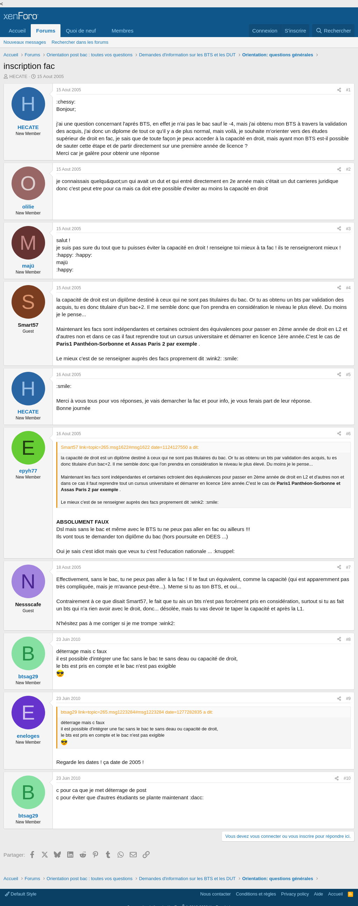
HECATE (18, 76)
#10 (347, 778)
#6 (348, 433)
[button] (101, 30)
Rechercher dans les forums (79, 42)
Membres (123, 31)
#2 (348, 169)
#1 (348, 89)
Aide (318, 894)
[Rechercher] (333, 30)
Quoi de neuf (81, 31)
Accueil (17, 31)
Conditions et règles (256, 894)
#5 (348, 374)
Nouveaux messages (24, 42)
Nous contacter (215, 894)
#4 (348, 287)
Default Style (20, 894)
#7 (348, 567)
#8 (348, 639)
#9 (348, 698)
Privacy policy (295, 894)
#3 (348, 228)
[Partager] (339, 90)
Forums (45, 31)
